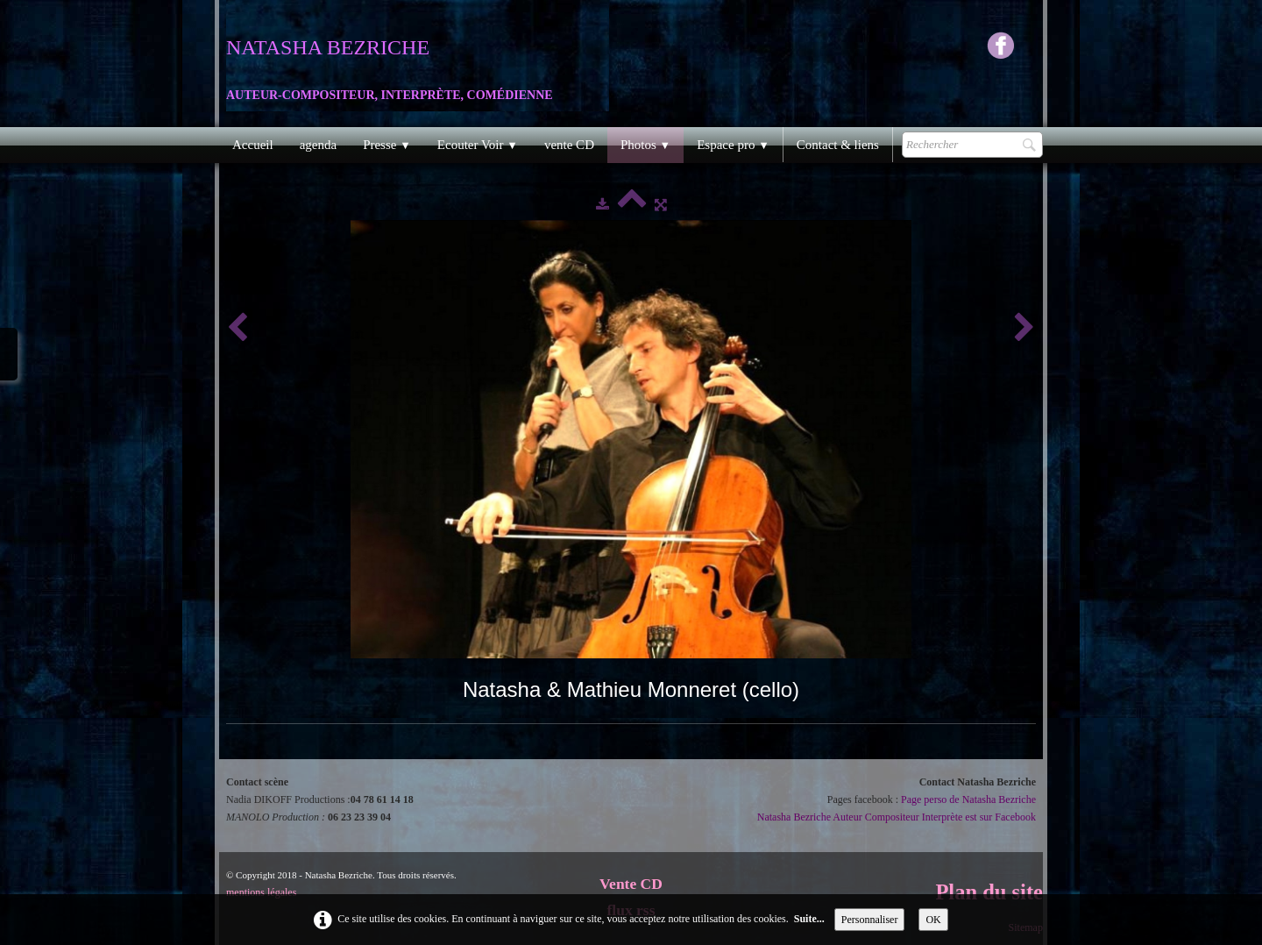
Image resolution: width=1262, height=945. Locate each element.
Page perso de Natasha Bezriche (968, 799)
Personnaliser (869, 919)
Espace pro (733, 145)
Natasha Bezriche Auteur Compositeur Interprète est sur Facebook (896, 817)
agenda (318, 145)
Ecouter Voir (477, 145)
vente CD (569, 145)
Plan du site (989, 892)
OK (932, 919)
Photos (645, 145)
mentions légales (261, 892)
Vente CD (631, 883)
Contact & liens (838, 145)
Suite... (809, 919)
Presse (387, 145)
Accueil (252, 145)
